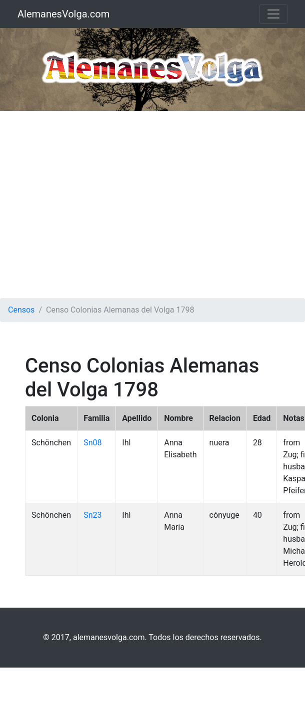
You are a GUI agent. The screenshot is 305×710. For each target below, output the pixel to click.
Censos (21, 310)
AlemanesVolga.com (64, 14)
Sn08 (93, 442)
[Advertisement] (94, 204)
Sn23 (93, 515)
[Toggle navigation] (274, 14)
